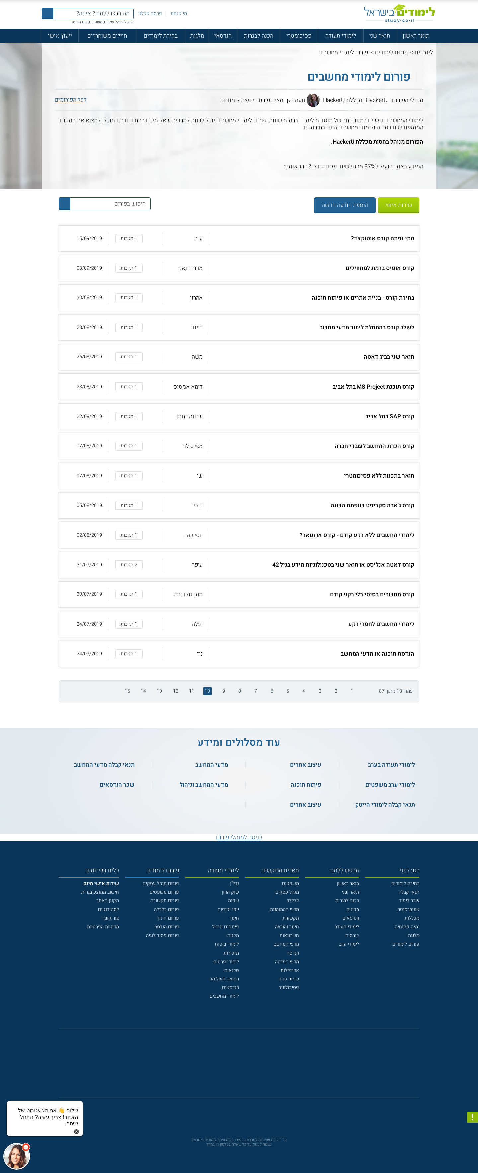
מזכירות (231, 953)
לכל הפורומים (71, 99)
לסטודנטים (108, 909)
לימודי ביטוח (227, 944)
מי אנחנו (179, 13)
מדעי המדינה (287, 961)
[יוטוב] (248, 1066)
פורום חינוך (168, 918)
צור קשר (110, 918)
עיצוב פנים (289, 979)
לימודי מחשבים (224, 996)
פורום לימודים (391, 52)
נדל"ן (234, 883)
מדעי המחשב (286, 944)
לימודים (424, 52)
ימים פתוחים (407, 926)
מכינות (352, 909)
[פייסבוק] (234, 1066)
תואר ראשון (416, 36)
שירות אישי (398, 205)
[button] (239, 239)
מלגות (197, 36)
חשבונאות (289, 935)
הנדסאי (223, 36)
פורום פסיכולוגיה (162, 935)
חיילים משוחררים (107, 36)
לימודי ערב (349, 944)
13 (159, 691)
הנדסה (293, 953)
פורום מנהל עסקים (161, 883)
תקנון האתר (107, 900)
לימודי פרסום (226, 961)
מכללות (412, 918)
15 (127, 691)
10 (207, 691)
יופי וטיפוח (228, 909)
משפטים (290, 883)
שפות (233, 900)
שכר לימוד (409, 900)
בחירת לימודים (161, 36)
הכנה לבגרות (258, 36)
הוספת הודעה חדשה (345, 205)
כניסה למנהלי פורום (239, 837)
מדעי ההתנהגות (284, 909)
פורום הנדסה (166, 926)
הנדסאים (350, 918)
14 (143, 691)
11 (191, 691)
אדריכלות (290, 970)
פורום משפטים (164, 892)
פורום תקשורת (164, 900)
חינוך (234, 918)
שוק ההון (230, 892)
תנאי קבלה (409, 892)
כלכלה (292, 900)
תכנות (233, 935)
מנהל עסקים (287, 892)
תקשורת (291, 918)
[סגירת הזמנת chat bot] (76, 1131)
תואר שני (379, 36)
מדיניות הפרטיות (103, 926)
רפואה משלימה (224, 979)
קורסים (352, 935)
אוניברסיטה (408, 909)
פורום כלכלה (166, 909)
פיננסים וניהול (225, 926)
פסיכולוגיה (289, 987)
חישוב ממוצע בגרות (100, 892)
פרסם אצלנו (150, 13)
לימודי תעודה (340, 36)
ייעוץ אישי (60, 36)
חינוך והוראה (287, 926)
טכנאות (231, 970)
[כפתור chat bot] (16, 1156)
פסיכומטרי (298, 36)
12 (175, 691)
